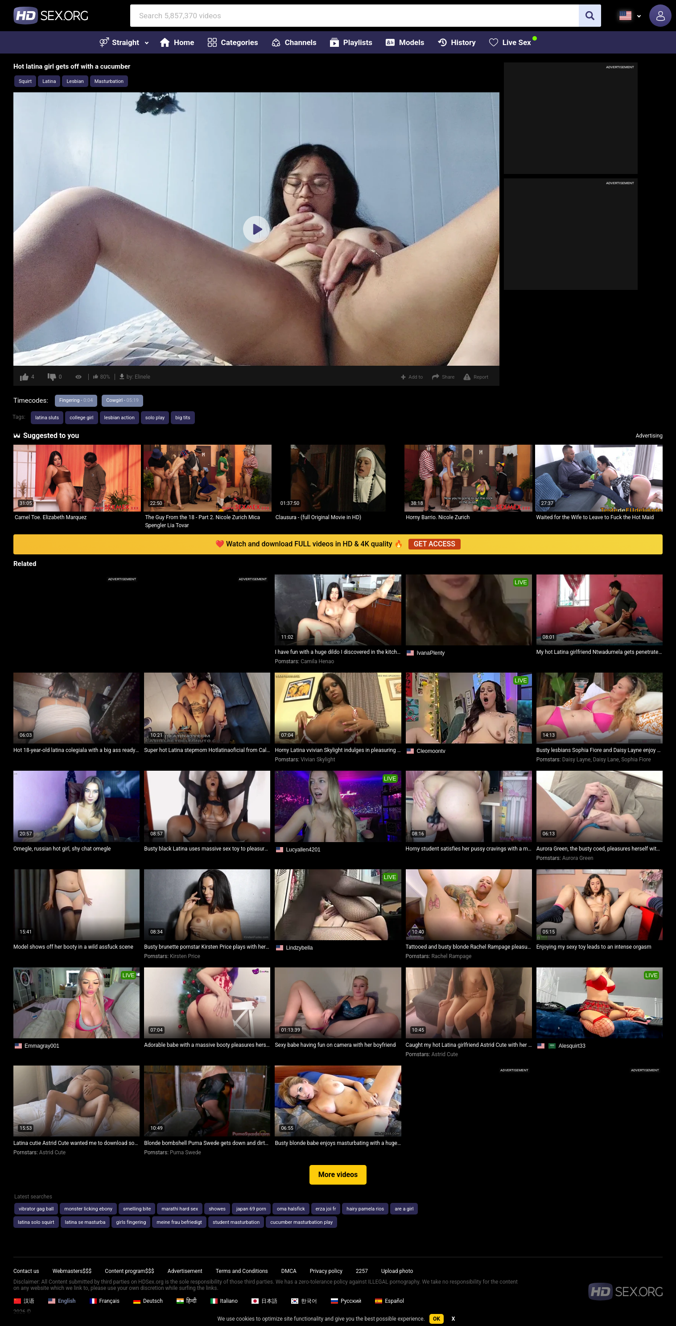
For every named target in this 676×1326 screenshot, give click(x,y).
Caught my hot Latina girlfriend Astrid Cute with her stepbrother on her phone (469, 1045)
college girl (81, 418)
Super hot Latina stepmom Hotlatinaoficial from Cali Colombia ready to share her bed (207, 750)
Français (104, 1301)
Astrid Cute (444, 1054)
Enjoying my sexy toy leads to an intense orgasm (593, 947)
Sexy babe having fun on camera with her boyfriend (335, 1045)
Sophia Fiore (636, 759)
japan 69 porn (251, 1209)
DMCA (289, 1271)
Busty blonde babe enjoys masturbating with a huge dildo (338, 1143)
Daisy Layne (576, 759)
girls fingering (131, 1222)
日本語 (264, 1301)
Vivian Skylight (318, 759)
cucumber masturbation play (301, 1222)
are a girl (404, 1209)
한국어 (304, 1301)
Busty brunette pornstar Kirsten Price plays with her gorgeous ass (207, 947)
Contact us (26, 1271)
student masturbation (236, 1222)
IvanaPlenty (431, 653)
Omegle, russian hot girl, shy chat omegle (62, 849)
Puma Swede (185, 1152)
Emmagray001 (42, 1046)
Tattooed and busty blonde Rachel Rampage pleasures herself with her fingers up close (469, 947)
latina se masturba (85, 1222)
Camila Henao (317, 661)
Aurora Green (578, 858)
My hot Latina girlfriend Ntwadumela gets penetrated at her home (599, 652)
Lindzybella (299, 948)
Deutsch (148, 1301)
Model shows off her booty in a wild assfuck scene (73, 947)
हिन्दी (186, 1301)
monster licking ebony (88, 1209)
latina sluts (47, 418)
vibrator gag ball (36, 1209)
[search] (590, 15)
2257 (362, 1271)
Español (389, 1301)
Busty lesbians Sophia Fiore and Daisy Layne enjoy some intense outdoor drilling (599, 750)
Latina (49, 81)
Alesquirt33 (572, 1046)
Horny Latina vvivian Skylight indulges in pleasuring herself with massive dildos (338, 750)
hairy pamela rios (365, 1209)
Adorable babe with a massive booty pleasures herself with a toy (207, 1045)
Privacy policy (326, 1271)
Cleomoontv (431, 751)
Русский (345, 1301)
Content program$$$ (129, 1271)
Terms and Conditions (242, 1271)
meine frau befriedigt (179, 1222)
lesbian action (119, 418)
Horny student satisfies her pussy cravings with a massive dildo (469, 849)
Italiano (224, 1301)
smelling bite (137, 1209)
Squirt (25, 81)
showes (217, 1209)
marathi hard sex (179, 1209)
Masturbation (109, 81)
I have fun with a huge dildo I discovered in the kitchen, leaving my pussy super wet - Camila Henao (338, 652)
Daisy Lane (606, 759)
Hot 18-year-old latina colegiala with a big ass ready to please (76, 750)
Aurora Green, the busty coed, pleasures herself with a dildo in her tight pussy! (599, 849)
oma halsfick (291, 1209)
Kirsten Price (185, 956)
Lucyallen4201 (303, 850)
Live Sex (510, 42)
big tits (182, 418)
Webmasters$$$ (72, 1271)
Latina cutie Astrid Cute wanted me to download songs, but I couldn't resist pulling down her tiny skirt (76, 1143)
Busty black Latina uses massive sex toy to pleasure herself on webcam (207, 849)
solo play (155, 418)
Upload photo (397, 1271)
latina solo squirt (36, 1222)
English (62, 1301)
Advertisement (185, 1271)
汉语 (23, 1301)
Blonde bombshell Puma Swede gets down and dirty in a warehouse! (207, 1143)
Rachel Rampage (451, 956)
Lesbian (74, 81)
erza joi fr (326, 1209)
